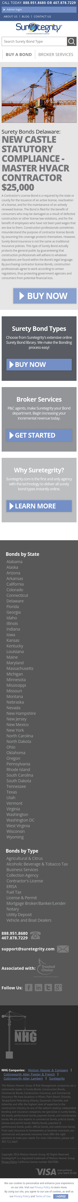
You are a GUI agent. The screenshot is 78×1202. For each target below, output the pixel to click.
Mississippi (16, 685)
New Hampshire (21, 713)
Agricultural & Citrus (24, 858)
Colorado (14, 589)
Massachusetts (19, 668)
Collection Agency (22, 875)
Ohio (10, 747)
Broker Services (55, 54)
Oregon (13, 758)
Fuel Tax (13, 892)
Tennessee (16, 786)
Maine (12, 657)
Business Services (22, 869)
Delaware (15, 601)
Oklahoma (15, 752)
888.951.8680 (34, 2)
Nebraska (15, 702)
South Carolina (19, 775)
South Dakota (18, 781)
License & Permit (21, 897)
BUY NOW (47, 296)
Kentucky (14, 646)
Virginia (13, 809)
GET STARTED (35, 435)
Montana (14, 696)
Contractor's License (24, 881)
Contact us (42, 16)
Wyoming (15, 837)
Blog (25, 16)
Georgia (13, 612)
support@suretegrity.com (28, 949)
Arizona (13, 573)
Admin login (14, 9)
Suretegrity (57, 1078)
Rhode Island (18, 769)
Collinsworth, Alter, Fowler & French (29, 1074)
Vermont (14, 803)
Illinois (12, 623)
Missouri (14, 691)
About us (11, 16)
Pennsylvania (18, 764)
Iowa (10, 634)
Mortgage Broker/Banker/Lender (36, 903)
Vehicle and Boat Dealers (28, 920)
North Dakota (18, 741)
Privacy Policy (9, 1162)
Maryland (15, 663)
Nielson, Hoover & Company (48, 1070)
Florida (12, 606)
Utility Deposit (19, 914)
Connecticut (17, 595)
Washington (17, 814)
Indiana (13, 629)
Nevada (13, 707)
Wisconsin (15, 831)
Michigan (14, 674)
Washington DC (20, 820)
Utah (10, 797)
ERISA (11, 886)
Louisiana (15, 651)
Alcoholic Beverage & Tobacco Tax (37, 864)
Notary (12, 909)
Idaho (11, 618)
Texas (11, 792)
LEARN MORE (35, 505)
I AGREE (61, 1196)
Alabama (14, 561)
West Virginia (18, 825)
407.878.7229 (64, 2)
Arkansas (14, 578)
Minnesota (16, 679)
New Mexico (17, 724)
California (15, 584)
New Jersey (16, 719)
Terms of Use (43, 1196)
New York (15, 730)
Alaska (12, 567)
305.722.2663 (9, 1142)
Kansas (12, 640)
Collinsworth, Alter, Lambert (23, 1078)
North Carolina (19, 736)
